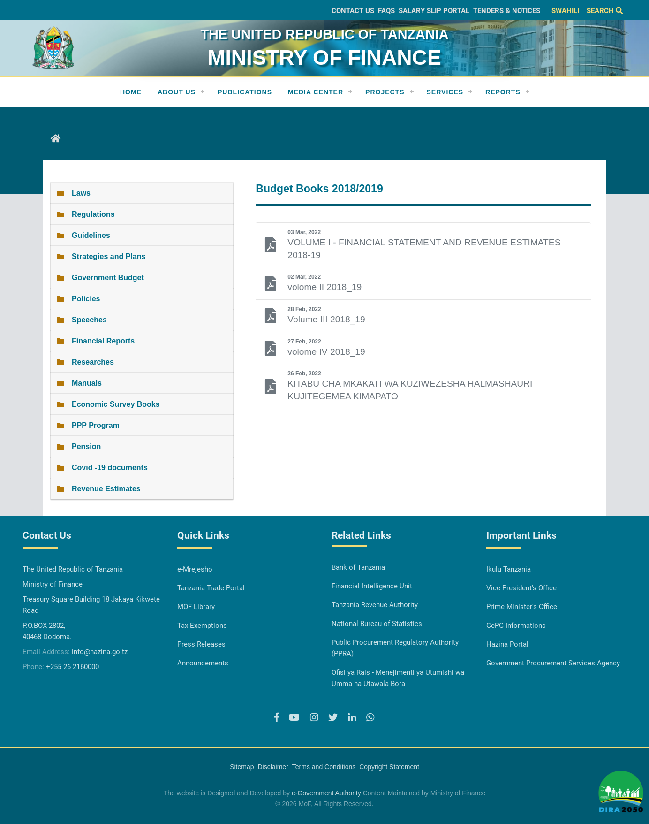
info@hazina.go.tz (100, 652)
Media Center (315, 92)
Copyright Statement (389, 767)
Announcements (202, 663)
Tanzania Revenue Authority (375, 605)
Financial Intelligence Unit (372, 586)
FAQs (386, 11)
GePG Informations (516, 625)
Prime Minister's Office (521, 607)
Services (445, 92)
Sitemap (242, 767)
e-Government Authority (326, 793)
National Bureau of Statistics (377, 623)
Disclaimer (272, 767)
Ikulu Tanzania (508, 569)
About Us (177, 92)
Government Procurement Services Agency (553, 663)
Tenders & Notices (506, 11)
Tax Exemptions (202, 625)
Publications (245, 92)
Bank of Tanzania (358, 567)
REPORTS (503, 92)
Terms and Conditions (323, 767)
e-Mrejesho (194, 569)
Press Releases (201, 644)
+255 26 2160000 (72, 667)
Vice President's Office (521, 588)
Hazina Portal (507, 644)
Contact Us (353, 11)
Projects (384, 92)
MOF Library (196, 607)
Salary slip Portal (434, 11)
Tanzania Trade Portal (211, 588)
